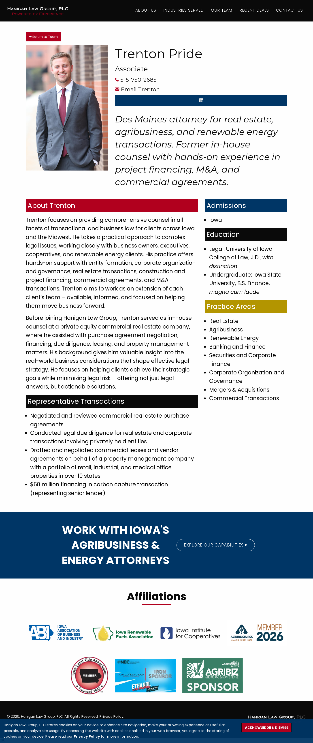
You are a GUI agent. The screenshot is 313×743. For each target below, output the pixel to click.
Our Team (221, 11)
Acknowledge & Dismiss (266, 727)
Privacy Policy (87, 736)
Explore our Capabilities (215, 545)
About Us (145, 11)
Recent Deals (253, 11)
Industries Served (183, 11)
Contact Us (288, 11)
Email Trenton (140, 89)
